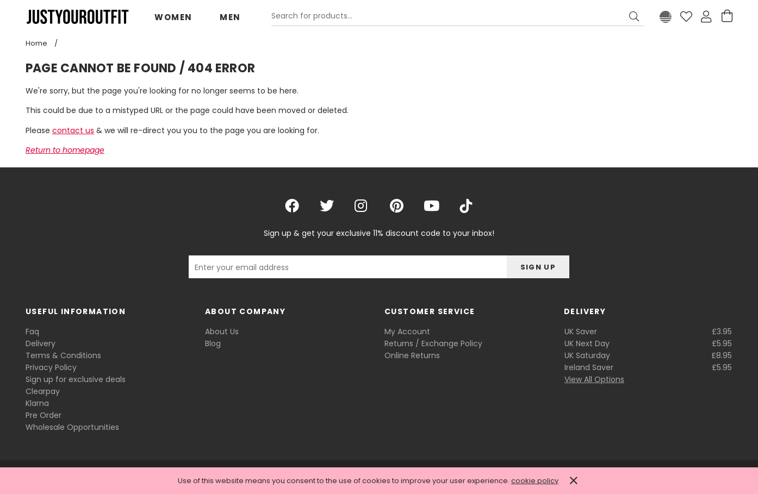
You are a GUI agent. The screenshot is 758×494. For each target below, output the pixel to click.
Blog (213, 343)
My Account (407, 331)
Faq (32, 331)
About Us (222, 331)
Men (230, 17)
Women (173, 17)
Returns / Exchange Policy (433, 343)
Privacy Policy (51, 367)
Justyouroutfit (77, 17)
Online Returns (412, 355)
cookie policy (534, 481)
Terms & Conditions (63, 355)
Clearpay (43, 391)
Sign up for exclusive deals (76, 379)
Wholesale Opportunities (72, 427)
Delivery (40, 343)
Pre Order (43, 415)
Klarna (37, 403)
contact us (73, 130)
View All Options (594, 379)
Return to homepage (65, 150)
